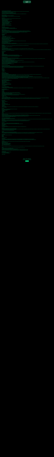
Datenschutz (13, 450)
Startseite (15, 4)
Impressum (5, 450)
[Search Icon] (46, 4)
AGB (20, 450)
